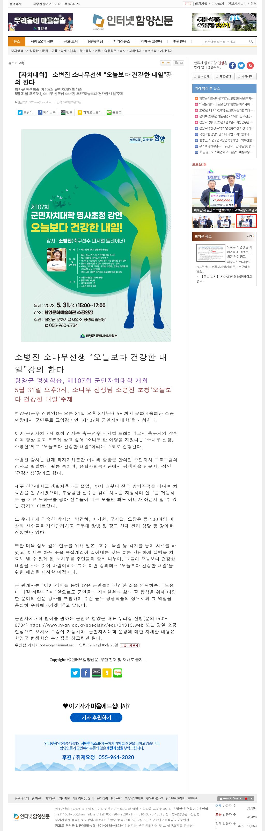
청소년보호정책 (175, 798)
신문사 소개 (22, 798)
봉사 (123, 51)
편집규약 (116, 798)
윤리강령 (102, 798)
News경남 (95, 41)
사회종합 (32, 51)
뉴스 (16, 41)
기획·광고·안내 (152, 41)
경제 (64, 51)
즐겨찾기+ (16, 3)
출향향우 (110, 51)
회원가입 (201, 3)
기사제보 (64, 798)
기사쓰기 (218, 3)
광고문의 (37, 798)
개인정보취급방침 (83, 798)
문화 (45, 51)
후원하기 (192, 798)
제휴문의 (50, 798)
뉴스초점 (150, 51)
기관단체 (166, 51)
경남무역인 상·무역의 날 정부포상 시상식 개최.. (227, 128)
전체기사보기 (237, 3)
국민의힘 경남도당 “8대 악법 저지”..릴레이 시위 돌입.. (230, 134)
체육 (73, 51)
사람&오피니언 (42, 41)
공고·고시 (70, 41)
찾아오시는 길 (154, 798)
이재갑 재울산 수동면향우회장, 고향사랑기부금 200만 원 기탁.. (226, 212)
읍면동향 (85, 51)
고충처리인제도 (133, 798)
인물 (98, 51)
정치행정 (17, 51)
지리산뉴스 (121, 41)
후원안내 (179, 41)
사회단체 (135, 51)
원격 (254, 3)
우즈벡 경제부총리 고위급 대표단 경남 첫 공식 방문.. (230, 146)
